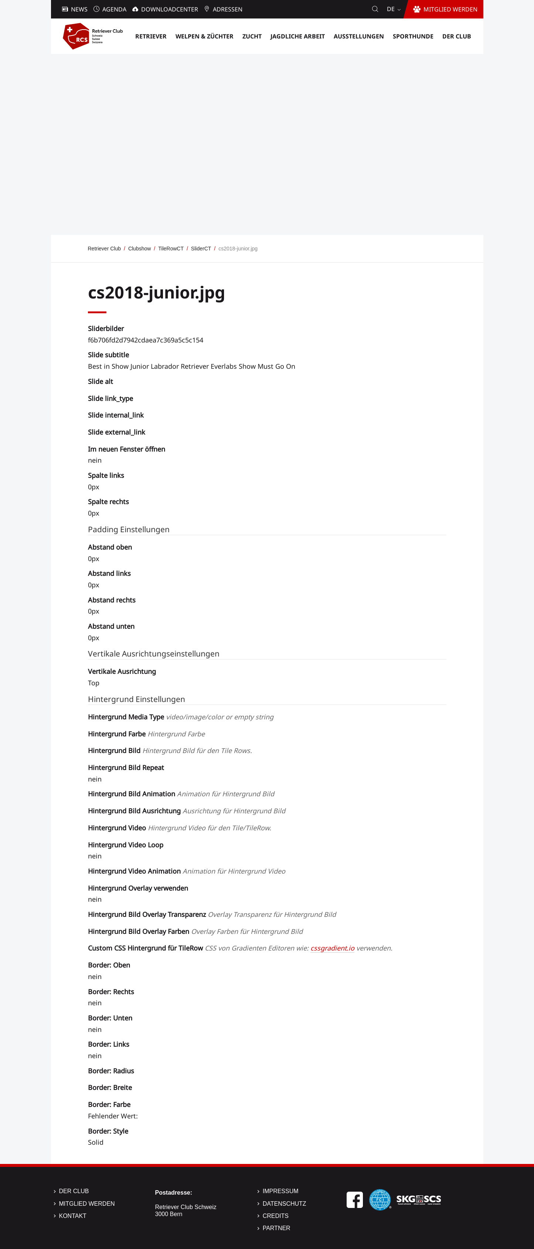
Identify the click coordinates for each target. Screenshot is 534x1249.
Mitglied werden (87, 1204)
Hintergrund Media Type (180, 716)
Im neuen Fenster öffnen (126, 449)
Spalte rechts (108, 501)
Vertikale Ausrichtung (122, 671)
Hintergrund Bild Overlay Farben (195, 931)
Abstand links (109, 573)
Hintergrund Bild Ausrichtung (186, 810)
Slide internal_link (116, 415)
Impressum (281, 1191)
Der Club (74, 1191)
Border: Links (108, 1044)
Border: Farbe (109, 1104)
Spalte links (106, 475)
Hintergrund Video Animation (186, 871)
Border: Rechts (111, 991)
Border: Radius (111, 1070)
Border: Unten (110, 1017)
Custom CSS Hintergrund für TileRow (240, 947)
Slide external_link (116, 432)
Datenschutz (284, 1204)
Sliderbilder (106, 328)
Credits (276, 1216)
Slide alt (100, 381)
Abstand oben (110, 547)
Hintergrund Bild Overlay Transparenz (212, 914)
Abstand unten (111, 626)
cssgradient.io (332, 947)
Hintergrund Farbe (146, 733)
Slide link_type (110, 398)
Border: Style (108, 1131)
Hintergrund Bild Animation (181, 793)
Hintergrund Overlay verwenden (138, 888)
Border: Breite (110, 1087)
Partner (276, 1228)
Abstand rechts (112, 599)
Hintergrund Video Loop (125, 844)
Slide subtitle (108, 354)
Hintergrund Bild (170, 750)
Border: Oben (109, 965)
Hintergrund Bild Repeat (126, 767)
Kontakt (72, 1216)
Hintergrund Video (179, 827)
